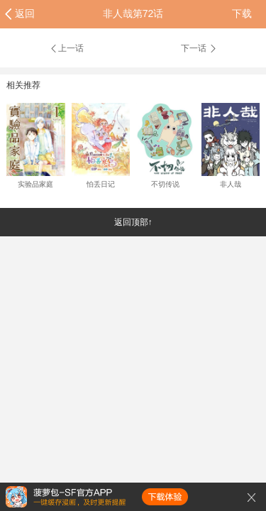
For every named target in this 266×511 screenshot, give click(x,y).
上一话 (66, 48)
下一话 (199, 48)
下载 (242, 13)
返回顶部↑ (133, 222)
